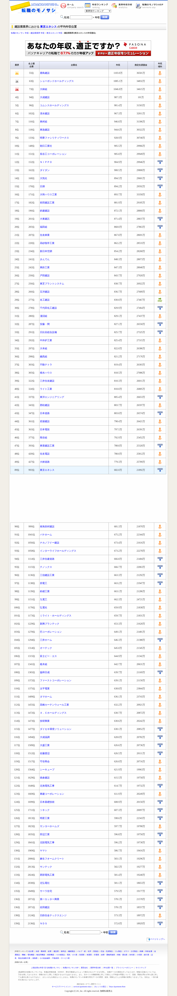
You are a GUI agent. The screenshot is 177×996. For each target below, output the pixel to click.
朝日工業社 (46, 146)
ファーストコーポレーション (55, 680)
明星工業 (45, 818)
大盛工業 (45, 745)
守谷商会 (45, 761)
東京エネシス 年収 (54, 33)
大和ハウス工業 (48, 194)
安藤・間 (45, 324)
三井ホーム (46, 640)
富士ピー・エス (48, 656)
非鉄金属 (148, 951)
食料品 (63, 951)
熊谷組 (43, 437)
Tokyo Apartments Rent (117, 987)
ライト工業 (46, 389)
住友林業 (45, 235)
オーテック (46, 648)
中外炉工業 (46, 340)
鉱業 (50, 951)
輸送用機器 (40, 955)
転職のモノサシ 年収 (20, 33)
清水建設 (45, 113)
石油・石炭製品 (107, 951)
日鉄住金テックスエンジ (53, 915)
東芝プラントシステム (52, 283)
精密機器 (50, 955)
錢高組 (43, 356)
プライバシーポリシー (124, 968)
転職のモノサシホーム (72, 5)
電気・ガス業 (72, 955)
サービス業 (65, 958)
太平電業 (45, 688)
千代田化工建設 (48, 308)
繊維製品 (71, 951)
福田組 (43, 227)
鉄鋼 (141, 951)
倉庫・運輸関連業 (108, 955)
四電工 (43, 583)
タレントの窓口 (100, 987)
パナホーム (46, 534)
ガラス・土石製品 (131, 951)
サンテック (46, 867)
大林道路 (45, 462)
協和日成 (45, 672)
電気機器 (30, 955)
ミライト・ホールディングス (55, 615)
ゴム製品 (118, 951)
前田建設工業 (47, 202)
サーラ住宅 (46, 891)
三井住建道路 (47, 559)
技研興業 (45, 721)
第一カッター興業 (49, 899)
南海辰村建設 (47, 526)
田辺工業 (45, 834)
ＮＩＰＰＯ (46, 162)
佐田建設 (45, 907)
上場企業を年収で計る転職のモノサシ (45, 968)
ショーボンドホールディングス (57, 81)
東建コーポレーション (52, 794)
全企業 (31, 951)
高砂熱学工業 (47, 243)
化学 (89, 951)
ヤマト (43, 850)
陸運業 (82, 955)
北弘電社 (45, 883)
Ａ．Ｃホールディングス (53, 713)
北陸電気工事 (47, 842)
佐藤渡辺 (45, 753)
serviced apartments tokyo (82, 987)
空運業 (96, 955)
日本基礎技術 (47, 802)
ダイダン (45, 170)
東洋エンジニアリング (52, 397)
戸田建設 (45, 275)
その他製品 (60, 955)
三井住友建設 (47, 381)
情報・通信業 (122, 955)
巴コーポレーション (51, 632)
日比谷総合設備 (48, 332)
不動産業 (55, 958)
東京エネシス (48, 26)
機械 (23, 955)
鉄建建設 (45, 210)
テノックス (46, 567)
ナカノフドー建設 (49, 542)
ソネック (45, 810)
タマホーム (46, 696)
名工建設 (45, 300)
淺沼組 (43, 316)
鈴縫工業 (45, 591)
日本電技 (45, 429)
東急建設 (45, 129)
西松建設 (45, 405)
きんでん (45, 259)
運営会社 (84, 968)
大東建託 (45, 219)
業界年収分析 (123, 5)
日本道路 (45, 413)
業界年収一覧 (97, 5)
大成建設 (45, 97)
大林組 (43, 89)
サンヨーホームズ (49, 826)
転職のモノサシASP (150, 5)
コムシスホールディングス (54, 105)
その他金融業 (45, 958)
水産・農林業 (41, 951)
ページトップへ (156, 939)
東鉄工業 (45, 267)
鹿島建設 (45, 73)
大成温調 (45, 737)
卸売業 (132, 955)
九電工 (43, 599)
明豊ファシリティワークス (54, 138)
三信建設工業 (47, 575)
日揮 (42, 186)
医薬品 (96, 951)
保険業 (35, 958)
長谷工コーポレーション (53, 154)
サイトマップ (141, 968)
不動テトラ (46, 364)
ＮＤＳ (43, 923)
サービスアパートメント (61, 987)
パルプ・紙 (81, 951)
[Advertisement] (88, 37)
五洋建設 (45, 291)
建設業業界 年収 (37, 33)
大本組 (43, 348)
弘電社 (43, 607)
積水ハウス (46, 372)
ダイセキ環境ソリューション (55, 729)
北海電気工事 (47, 785)
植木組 (43, 664)
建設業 (56, 951)
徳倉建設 (45, 777)
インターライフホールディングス (58, 551)
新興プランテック (49, 623)
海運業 (89, 955)
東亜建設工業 (47, 445)
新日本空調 (46, 251)
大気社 (43, 178)
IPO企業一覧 (108, 968)
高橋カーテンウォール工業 (54, 704)
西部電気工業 (47, 875)
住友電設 (45, 453)
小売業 (139, 955)
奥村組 (43, 121)
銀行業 (146, 955)
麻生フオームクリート (52, 858)
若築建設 (45, 421)
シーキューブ (47, 769)
